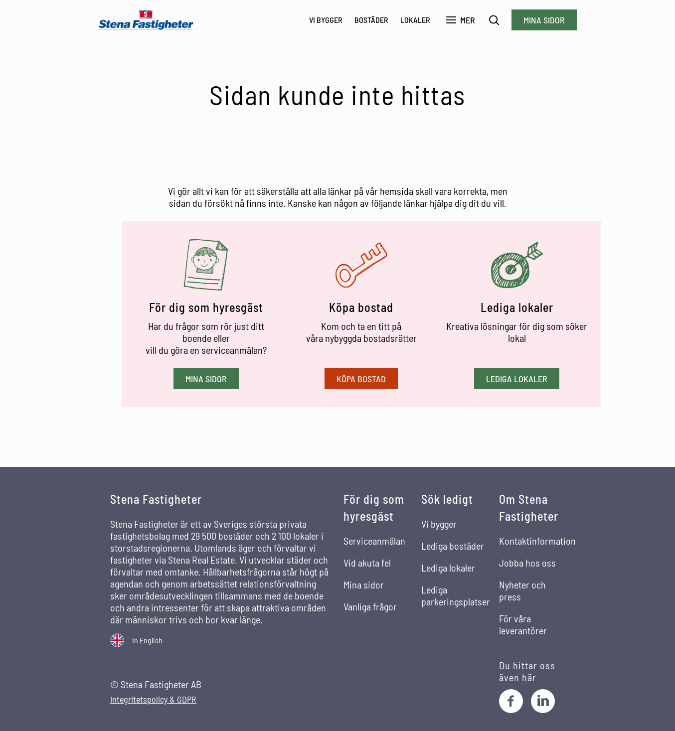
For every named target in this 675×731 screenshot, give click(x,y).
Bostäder (371, 19)
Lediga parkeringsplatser (455, 595)
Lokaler (415, 19)
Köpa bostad (361, 378)
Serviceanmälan (374, 541)
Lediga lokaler (516, 378)
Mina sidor (544, 19)
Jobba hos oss (527, 563)
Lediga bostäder (452, 546)
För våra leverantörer (523, 624)
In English (147, 640)
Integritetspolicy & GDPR (153, 699)
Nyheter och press (522, 590)
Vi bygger (325, 19)
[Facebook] (511, 701)
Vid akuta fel (367, 563)
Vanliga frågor (370, 606)
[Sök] (494, 20)
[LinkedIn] (543, 701)
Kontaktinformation (537, 541)
